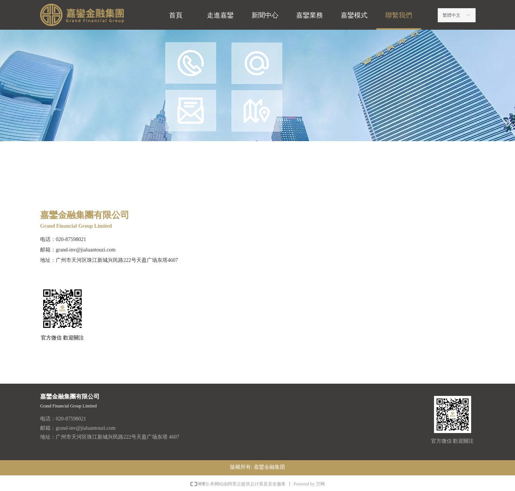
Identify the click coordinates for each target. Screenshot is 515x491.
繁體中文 (451, 15)
